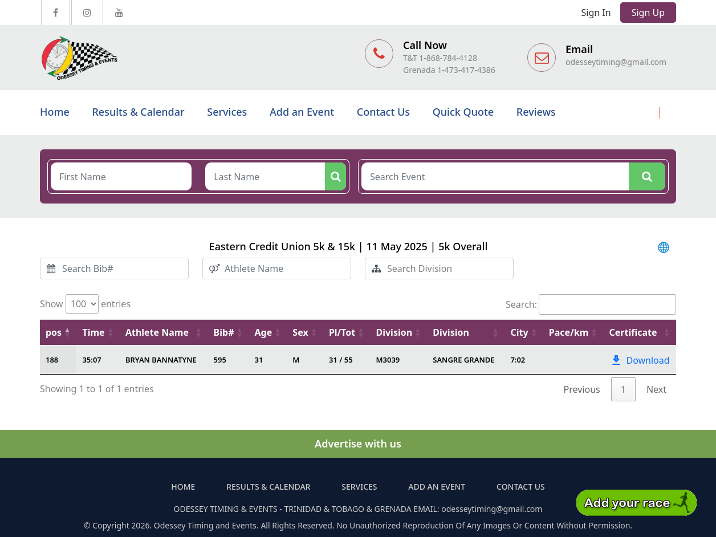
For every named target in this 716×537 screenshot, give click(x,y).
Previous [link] (582, 389)
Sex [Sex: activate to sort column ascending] (300, 332)
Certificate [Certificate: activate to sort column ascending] (633, 332)
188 (52, 360)
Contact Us (383, 112)
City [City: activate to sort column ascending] (519, 332)
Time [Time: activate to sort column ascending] (93, 332)
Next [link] (656, 389)
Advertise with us (358, 443)
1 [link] (623, 389)
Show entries (85, 304)
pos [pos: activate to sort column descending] (54, 332)
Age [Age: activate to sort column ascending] (263, 332)
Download (639, 360)
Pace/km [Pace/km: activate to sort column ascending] (569, 332)
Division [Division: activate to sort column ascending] (394, 332)
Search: (591, 304)
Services (227, 112)
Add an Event (302, 112)
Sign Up (648, 12)
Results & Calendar (138, 112)
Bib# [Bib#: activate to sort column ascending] (224, 332)
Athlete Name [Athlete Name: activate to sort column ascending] (157, 332)
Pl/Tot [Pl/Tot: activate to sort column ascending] (342, 332)
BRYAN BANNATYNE (161, 360)
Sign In (596, 12)
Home (55, 112)
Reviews (536, 112)
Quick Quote (463, 112)
